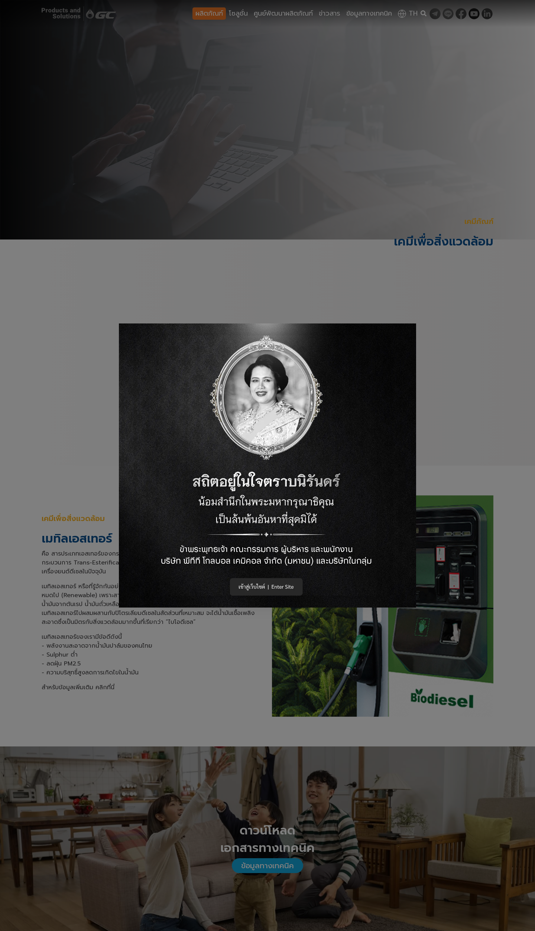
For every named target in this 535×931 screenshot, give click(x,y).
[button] (267, 465)
